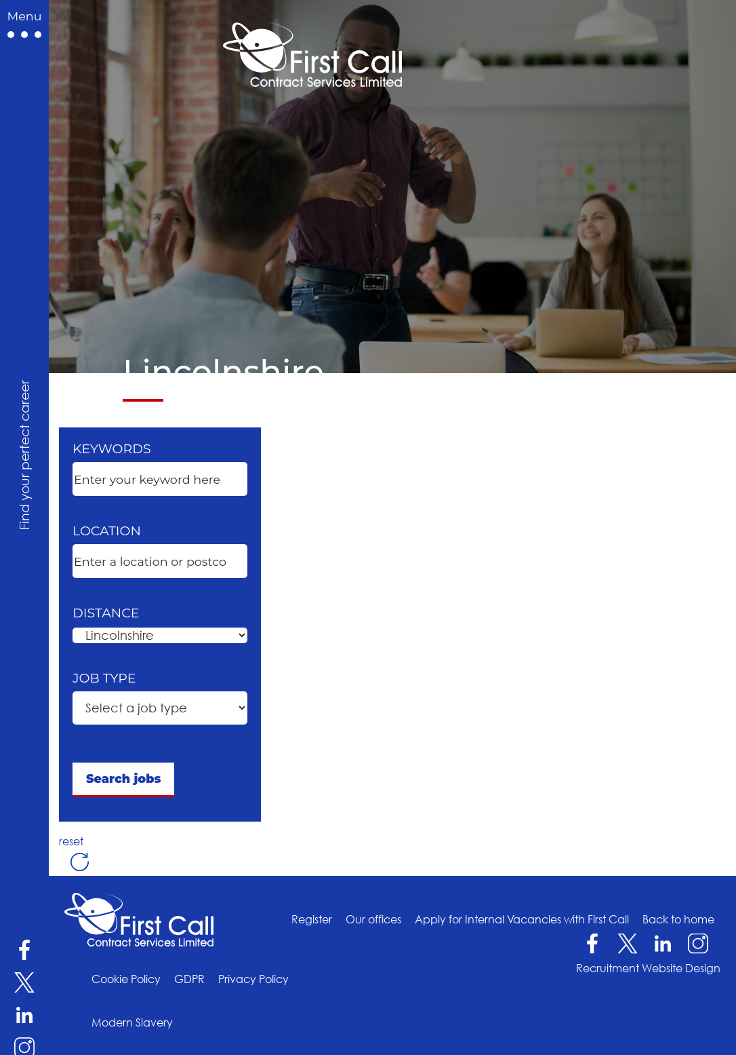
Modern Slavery (132, 1022)
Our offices (373, 919)
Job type (104, 678)
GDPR (189, 979)
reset (74, 842)
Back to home (678, 919)
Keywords (112, 449)
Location (107, 531)
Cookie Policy (126, 979)
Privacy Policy (253, 979)
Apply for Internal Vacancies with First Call (522, 919)
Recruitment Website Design (648, 968)
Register (311, 919)
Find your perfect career (24, 455)
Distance (106, 613)
